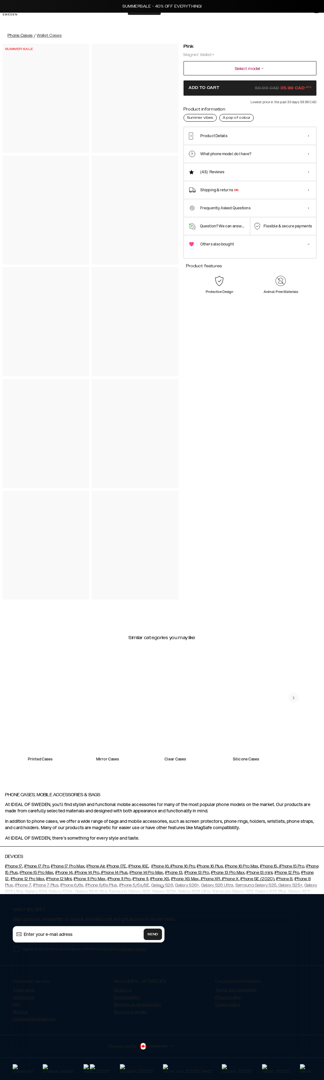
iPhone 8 (284, 879)
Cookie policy (227, 1004)
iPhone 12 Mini (59, 879)
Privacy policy (228, 997)
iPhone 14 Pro (86, 872)
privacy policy (134, 949)
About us (123, 990)
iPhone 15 (268, 866)
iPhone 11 (140, 879)
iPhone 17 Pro (36, 866)
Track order (24, 990)
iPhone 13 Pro (196, 872)
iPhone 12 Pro (287, 872)
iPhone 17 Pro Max (67, 866)
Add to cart (250, 87)
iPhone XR (210, 879)
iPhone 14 (64, 872)
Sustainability (127, 997)
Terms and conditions (236, 990)
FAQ (16, 1004)
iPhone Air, (95, 866)
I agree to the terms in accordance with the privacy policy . (84, 949)
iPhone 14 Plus (114, 872)
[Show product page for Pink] (193, 138)
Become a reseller (130, 1012)
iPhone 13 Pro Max (228, 872)
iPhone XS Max (185, 879)
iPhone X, (230, 879)
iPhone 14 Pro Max (146, 872)
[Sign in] (308, 21)
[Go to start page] (15, 21)
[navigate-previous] (294, 698)
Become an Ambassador (137, 1004)
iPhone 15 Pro (291, 866)
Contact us (23, 997)
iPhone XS (159, 879)
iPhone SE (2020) (257, 879)
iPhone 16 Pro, (182, 866)
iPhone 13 (174, 872)
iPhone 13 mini (259, 872)
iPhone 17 (13, 866)
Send (152, 934)
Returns (20, 1012)
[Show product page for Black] (213, 138)
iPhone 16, (160, 866)
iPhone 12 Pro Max (27, 879)
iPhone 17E (117, 866)
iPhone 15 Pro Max (36, 872)
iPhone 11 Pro (119, 879)
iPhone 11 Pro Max (90, 879)
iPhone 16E (138, 866)
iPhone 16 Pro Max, (242, 866)
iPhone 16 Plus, (210, 866)
